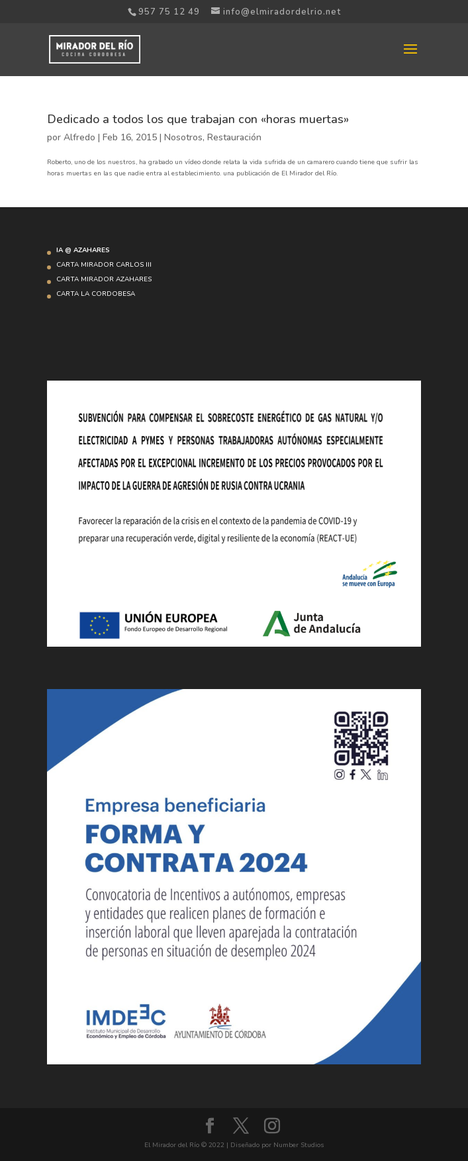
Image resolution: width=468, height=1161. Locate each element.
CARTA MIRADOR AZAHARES (104, 279)
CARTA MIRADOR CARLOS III (104, 264)
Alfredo (79, 137)
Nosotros (183, 137)
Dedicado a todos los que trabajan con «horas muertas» (198, 119)
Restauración (234, 137)
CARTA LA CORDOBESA (95, 294)
